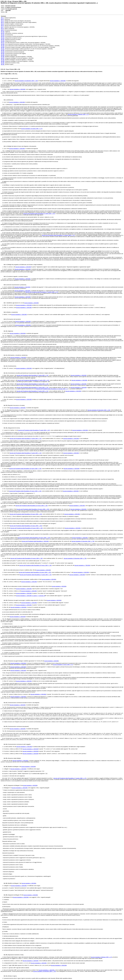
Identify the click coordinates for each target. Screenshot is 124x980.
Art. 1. (3, 78)
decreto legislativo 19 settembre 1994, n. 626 (26, 80)
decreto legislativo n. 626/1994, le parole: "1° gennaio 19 (30, 595)
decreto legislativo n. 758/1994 (82, 565)
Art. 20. (4, 600)
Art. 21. (4, 661)
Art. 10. (4, 331)
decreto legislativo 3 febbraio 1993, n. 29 (78, 114)
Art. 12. (4, 366)
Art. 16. (4, 428)
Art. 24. (4, 744)
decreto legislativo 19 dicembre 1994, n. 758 (83, 541)
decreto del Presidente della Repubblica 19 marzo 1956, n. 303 (25, 468)
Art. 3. (4, 146)
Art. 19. (4, 586)
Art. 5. (4, 276)
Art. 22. (4, 702)
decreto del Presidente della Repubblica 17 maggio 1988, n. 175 (58, 235)
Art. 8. (4, 312)
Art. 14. (4, 397)
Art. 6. (4, 284)
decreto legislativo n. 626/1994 (58, 80)
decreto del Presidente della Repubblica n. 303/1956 (35, 541)
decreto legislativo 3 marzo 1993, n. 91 (63, 664)
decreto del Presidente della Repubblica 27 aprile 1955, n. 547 (39, 213)
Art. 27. (4, 785)
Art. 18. (4, 579)
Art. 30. (4, 954)
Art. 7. (4, 303)
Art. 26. (4, 766)
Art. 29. (4, 895)
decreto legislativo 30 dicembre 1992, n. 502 (99, 410)
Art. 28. (4, 883)
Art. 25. (4, 758)
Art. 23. (4, 726)
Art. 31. (4, 976)
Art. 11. (4, 355)
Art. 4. (4, 264)
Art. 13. (4, 373)
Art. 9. (4, 319)
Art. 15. (4, 405)
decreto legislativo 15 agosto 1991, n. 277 (31, 128)
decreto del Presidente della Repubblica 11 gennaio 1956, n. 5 (52, 388)
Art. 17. (4, 570)
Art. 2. (4, 100)
